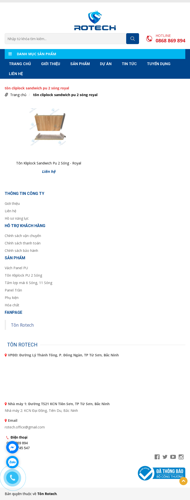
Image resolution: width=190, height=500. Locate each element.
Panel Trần (13, 290)
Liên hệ (16, 74)
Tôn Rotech (22, 325)
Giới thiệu (50, 64)
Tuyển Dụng (158, 64)
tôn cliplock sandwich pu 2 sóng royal (65, 94)
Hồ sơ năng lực (17, 218)
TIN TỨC (129, 64)
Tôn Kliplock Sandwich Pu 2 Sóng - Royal (48, 163)
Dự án (106, 64)
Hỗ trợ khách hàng (25, 225)
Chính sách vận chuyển (23, 235)
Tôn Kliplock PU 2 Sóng (23, 275)
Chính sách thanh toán (23, 243)
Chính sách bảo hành (21, 250)
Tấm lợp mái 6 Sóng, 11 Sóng (28, 282)
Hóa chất (12, 305)
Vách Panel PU (16, 267)
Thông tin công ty (24, 193)
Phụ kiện (12, 297)
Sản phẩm (80, 64)
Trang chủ (20, 64)
